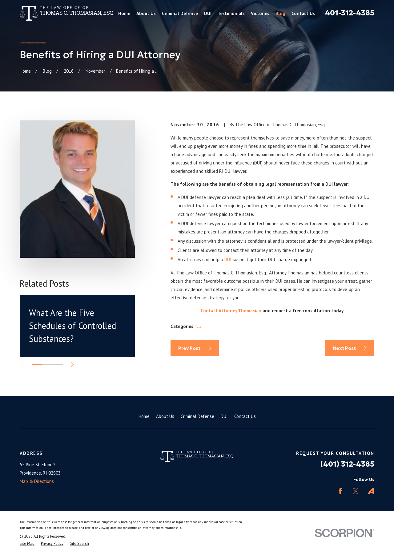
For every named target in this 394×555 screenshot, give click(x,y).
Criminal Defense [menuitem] (180, 13)
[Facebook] (340, 491)
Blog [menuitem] (280, 13)
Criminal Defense (197, 416)
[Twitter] (355, 491)
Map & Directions (37, 481)
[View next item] (72, 364)
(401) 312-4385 (347, 464)
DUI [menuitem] (207, 13)
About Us (165, 416)
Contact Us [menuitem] (303, 13)
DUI (227, 259)
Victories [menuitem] (260, 13)
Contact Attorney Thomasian (231, 311)
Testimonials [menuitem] (231, 13)
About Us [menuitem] (146, 13)
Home (144, 416)
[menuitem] (27, 543)
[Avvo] (371, 491)
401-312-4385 (349, 13)
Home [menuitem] (124, 13)
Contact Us (245, 416)
